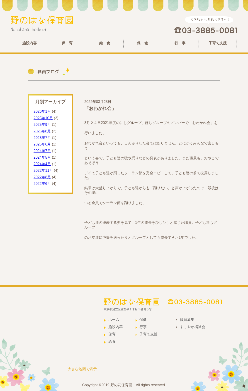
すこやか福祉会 (192, 327)
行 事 (180, 43)
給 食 (104, 43)
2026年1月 (42, 111)
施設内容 (29, 43)
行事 (143, 327)
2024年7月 (42, 151)
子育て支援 (218, 43)
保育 (112, 334)
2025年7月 (42, 138)
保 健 (142, 43)
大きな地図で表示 (82, 369)
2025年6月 (42, 144)
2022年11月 (43, 170)
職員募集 (187, 320)
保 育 (67, 43)
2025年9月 (42, 124)
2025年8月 (42, 131)
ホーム (113, 320)
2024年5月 (42, 157)
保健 (143, 320)
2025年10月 (43, 118)
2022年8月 (42, 177)
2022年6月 (42, 184)
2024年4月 (42, 164)
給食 (112, 341)
